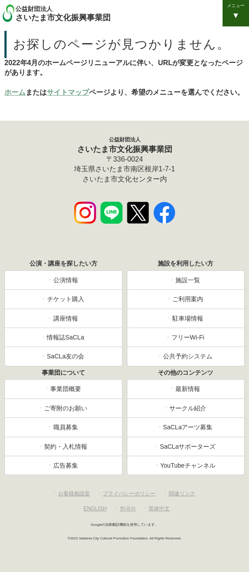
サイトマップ (68, 92)
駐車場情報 (187, 318)
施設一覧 (187, 280)
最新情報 (187, 388)
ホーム (15, 92)
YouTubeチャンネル (188, 465)
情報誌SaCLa (65, 337)
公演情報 (65, 280)
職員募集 (65, 427)
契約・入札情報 (65, 446)
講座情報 (65, 318)
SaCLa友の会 (65, 356)
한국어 (128, 509)
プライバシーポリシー (129, 494)
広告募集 (65, 465)
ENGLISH (95, 509)
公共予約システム (187, 356)
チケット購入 (65, 299)
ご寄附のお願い (65, 408)
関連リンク (182, 494)
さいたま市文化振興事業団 (131, 13)
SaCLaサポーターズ (188, 446)
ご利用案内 (187, 299)
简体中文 (159, 509)
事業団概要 (65, 388)
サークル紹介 (187, 408)
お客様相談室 (74, 494)
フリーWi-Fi (187, 337)
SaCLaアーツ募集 (188, 427)
